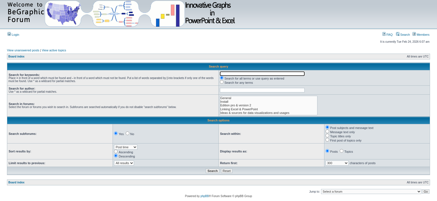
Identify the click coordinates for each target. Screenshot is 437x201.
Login (13, 34)
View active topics (54, 50)
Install (268, 102)
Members (420, 34)
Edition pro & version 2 (268, 105)
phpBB (204, 196)
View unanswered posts (23, 50)
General (268, 98)
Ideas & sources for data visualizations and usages (268, 113)
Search (403, 34)
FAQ (387, 34)
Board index (16, 56)
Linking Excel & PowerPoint (268, 109)
